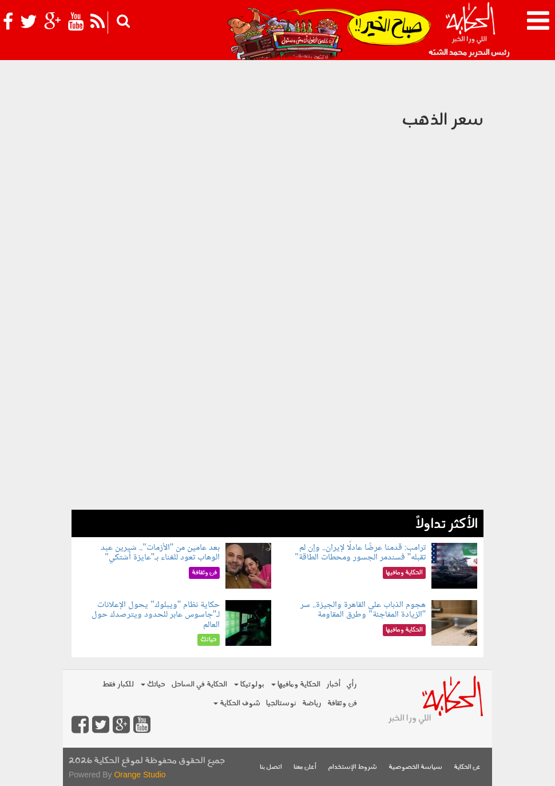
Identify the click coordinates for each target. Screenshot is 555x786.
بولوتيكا (249, 684)
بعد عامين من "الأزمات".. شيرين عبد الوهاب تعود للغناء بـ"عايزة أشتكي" (160, 553)
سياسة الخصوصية (415, 767)
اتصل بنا (271, 767)
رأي (351, 684)
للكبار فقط (118, 684)
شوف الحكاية (236, 703)
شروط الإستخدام (352, 767)
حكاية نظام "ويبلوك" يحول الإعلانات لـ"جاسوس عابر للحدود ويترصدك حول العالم (156, 615)
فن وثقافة (342, 703)
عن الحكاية (467, 767)
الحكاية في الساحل (199, 684)
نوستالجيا (281, 703)
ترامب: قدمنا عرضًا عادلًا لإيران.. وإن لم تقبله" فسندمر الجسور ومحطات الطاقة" (360, 553)
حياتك (153, 684)
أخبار (333, 684)
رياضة (312, 703)
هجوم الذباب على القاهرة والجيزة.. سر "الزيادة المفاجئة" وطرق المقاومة (363, 610)
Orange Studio (139, 774)
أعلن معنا (305, 767)
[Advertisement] (277, 430)
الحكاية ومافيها (295, 684)
